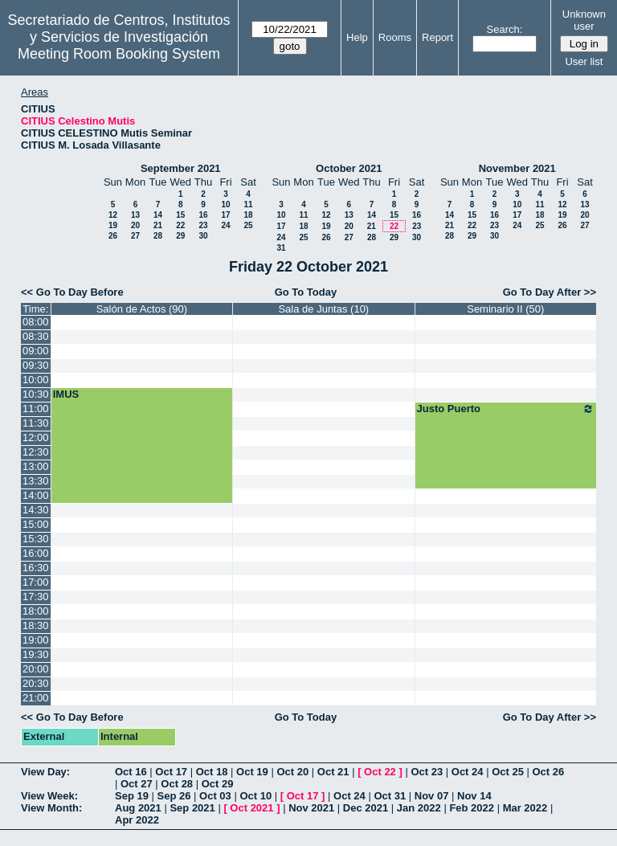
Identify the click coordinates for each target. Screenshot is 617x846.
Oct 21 (333, 772)
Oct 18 (212, 772)
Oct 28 (177, 784)
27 (135, 235)
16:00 (35, 553)
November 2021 (517, 168)
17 (225, 214)
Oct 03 (215, 796)
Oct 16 (131, 772)
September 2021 (181, 168)
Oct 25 (508, 772)
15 (180, 214)
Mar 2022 (525, 808)
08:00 (35, 322)
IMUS (66, 394)
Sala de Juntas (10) (323, 309)
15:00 (35, 524)
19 (112, 225)
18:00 (35, 611)
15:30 (35, 539)
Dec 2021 (365, 808)
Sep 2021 (192, 808)
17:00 (35, 582)
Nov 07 (432, 796)
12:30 (35, 452)
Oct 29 (218, 784)
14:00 (35, 495)
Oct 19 (252, 772)
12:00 (35, 437)
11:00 (35, 409)
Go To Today (306, 292)
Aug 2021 (138, 808)
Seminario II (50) (505, 309)
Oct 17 (171, 772)
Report (437, 37)
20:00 (35, 669)
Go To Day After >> (549, 292)
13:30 (35, 481)
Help (357, 37)
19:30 (35, 654)
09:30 (35, 365)
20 (135, 225)
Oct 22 (380, 772)
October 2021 (349, 168)
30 (202, 235)
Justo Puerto (506, 409)
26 (112, 235)
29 (180, 235)
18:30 (35, 625)
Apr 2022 (137, 820)
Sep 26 (174, 796)
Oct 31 (390, 796)
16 (202, 214)
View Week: (49, 796)
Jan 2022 (419, 808)
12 (112, 214)
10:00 (35, 380)
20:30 (35, 683)
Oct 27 (137, 784)
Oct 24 (468, 772)
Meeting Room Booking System (119, 54)
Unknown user (584, 20)
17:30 (35, 597)
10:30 (35, 394)
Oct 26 (549, 772)
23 (202, 225)
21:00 (35, 698)
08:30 (35, 336)
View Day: (45, 772)
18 (247, 214)
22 (180, 225)
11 (247, 204)
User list (584, 61)
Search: (505, 29)
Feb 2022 (471, 808)
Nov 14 (474, 796)
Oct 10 (255, 796)
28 (157, 235)
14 (157, 214)
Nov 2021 (311, 808)
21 (157, 225)
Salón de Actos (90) (141, 309)
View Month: (51, 808)
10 (225, 204)
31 (280, 247)
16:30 (35, 568)
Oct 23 (427, 772)
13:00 (35, 466)
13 (135, 214)
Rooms (394, 37)
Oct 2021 (251, 808)
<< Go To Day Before (72, 292)
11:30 (35, 423)
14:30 (35, 510)
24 (225, 225)
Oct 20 (292, 772)
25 (247, 225)
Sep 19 (132, 796)
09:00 (35, 351)
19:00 (35, 640)
